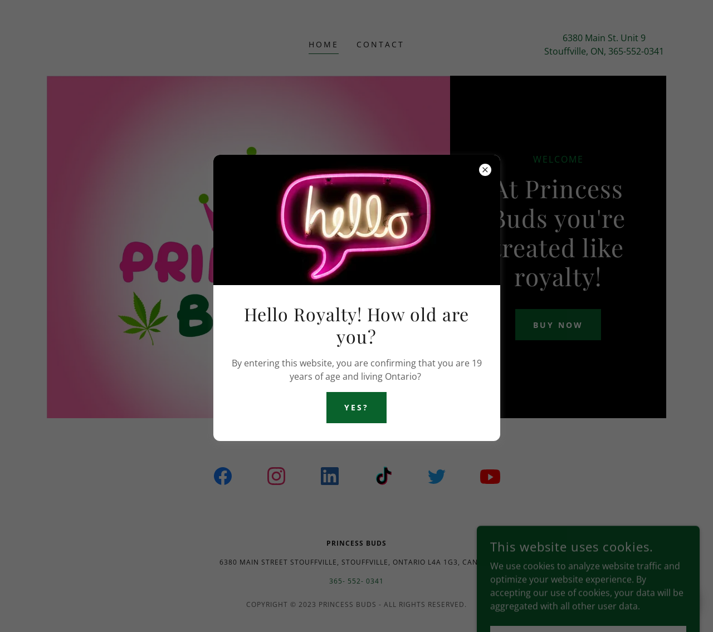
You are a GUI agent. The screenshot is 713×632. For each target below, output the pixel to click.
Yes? (356, 407)
